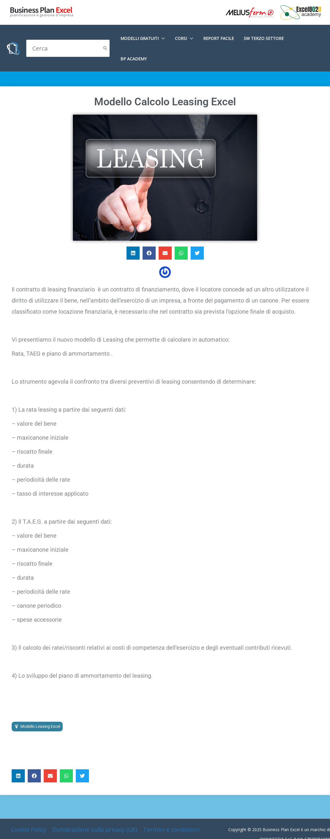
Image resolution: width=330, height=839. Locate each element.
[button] (133, 232)
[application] (169, 38)
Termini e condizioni (171, 809)
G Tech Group (282, 828)
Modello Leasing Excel (40, 706)
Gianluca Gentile (315, 828)
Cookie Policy (28, 809)
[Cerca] (105, 38)
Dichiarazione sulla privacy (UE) (94, 809)
